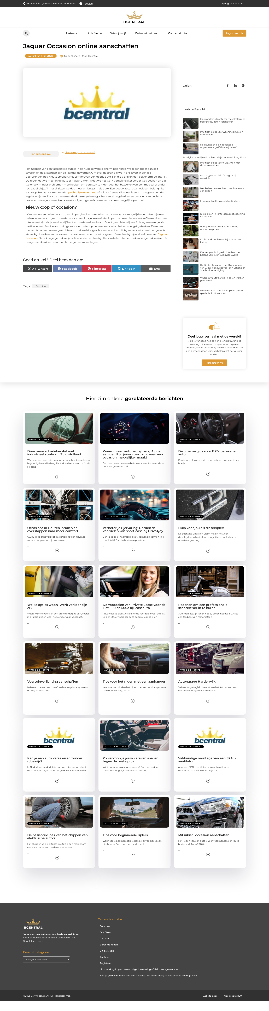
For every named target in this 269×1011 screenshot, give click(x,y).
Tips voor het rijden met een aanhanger (134, 691)
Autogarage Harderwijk (196, 691)
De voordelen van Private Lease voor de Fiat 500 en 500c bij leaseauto (134, 615)
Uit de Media (93, 33)
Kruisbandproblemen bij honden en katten (220, 250)
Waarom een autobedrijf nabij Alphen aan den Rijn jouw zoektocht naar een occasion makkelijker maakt (133, 464)
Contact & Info (177, 33)
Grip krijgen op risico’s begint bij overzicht (218, 186)
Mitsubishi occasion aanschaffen (203, 845)
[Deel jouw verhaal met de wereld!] (214, 335)
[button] (26, 33)
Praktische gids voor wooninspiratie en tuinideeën (221, 143)
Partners (71, 33)
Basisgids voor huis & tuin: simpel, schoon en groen (219, 237)
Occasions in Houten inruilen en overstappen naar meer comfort (52, 539)
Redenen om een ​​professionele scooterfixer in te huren (202, 615)
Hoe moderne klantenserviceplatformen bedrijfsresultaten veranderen (222, 130)
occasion (41, 295)
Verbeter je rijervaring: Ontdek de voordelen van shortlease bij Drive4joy (133, 539)
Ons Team (106, 941)
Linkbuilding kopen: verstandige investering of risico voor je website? (140, 979)
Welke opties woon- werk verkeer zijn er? (57, 615)
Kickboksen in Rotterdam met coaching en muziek (222, 225)
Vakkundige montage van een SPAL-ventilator (207, 769)
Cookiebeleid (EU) (232, 1005)
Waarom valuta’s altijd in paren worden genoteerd (222, 289)
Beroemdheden (109, 954)
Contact (104, 966)
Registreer (106, 972)
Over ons (105, 935)
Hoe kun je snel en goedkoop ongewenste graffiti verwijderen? (218, 155)
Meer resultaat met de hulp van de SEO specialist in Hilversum (222, 301)
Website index (207, 1005)
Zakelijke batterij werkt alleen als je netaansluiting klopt (214, 167)
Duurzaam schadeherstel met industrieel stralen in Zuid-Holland (54, 462)
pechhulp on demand (82, 202)
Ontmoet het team (147, 33)
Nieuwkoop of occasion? (80, 162)
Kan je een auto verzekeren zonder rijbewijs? (55, 769)
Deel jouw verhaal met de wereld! (214, 346)
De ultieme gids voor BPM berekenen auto (207, 462)
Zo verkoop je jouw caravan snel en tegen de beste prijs (130, 769)
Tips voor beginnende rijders (125, 845)
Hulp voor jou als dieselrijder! (201, 537)
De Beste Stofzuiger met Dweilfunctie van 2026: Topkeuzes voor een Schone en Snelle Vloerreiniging (222, 277)
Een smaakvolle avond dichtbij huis (220, 210)
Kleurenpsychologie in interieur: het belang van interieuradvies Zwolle (220, 263)
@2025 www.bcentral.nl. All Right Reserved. (47, 1005)
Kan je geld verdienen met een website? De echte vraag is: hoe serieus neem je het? (148, 985)
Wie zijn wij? (118, 33)
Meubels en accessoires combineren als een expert (222, 199)
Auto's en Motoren (40, 65)
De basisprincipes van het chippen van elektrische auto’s (57, 846)
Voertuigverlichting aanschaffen (52, 691)
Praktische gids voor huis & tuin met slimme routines (220, 173)
